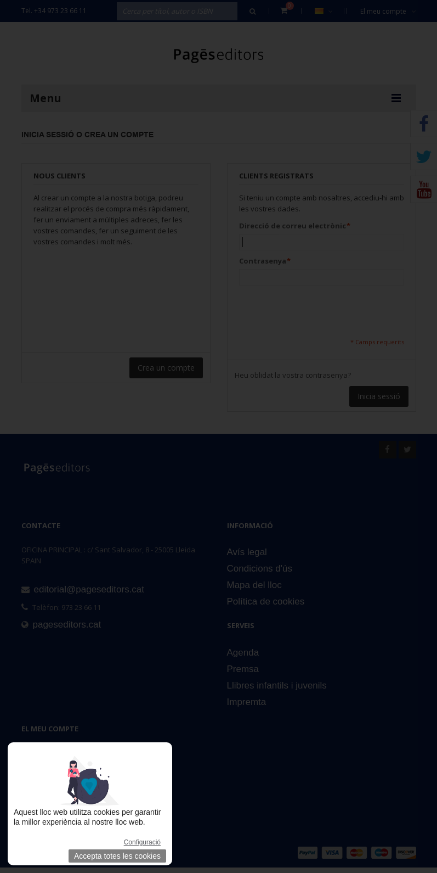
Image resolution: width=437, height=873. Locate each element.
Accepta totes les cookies (117, 856)
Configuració (142, 842)
